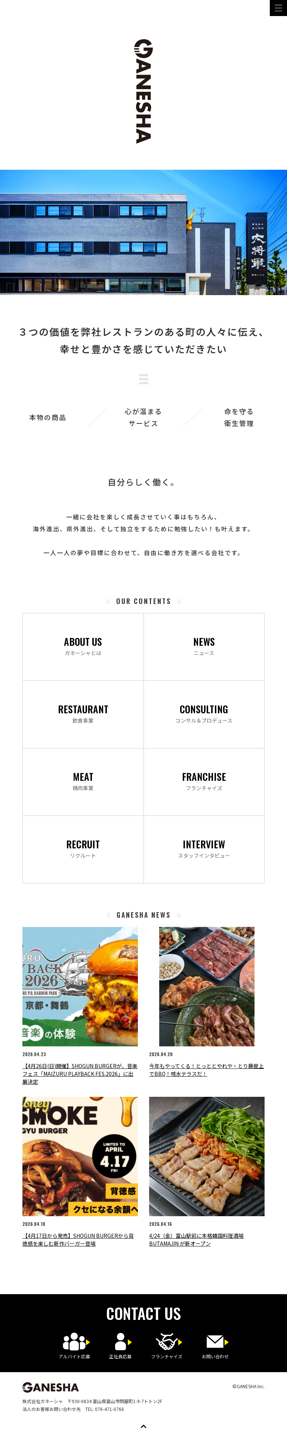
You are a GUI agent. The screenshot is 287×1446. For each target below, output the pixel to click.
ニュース (204, 645)
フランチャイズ (204, 780)
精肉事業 (82, 780)
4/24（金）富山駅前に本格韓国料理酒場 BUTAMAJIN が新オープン (196, 1239)
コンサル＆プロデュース (203, 713)
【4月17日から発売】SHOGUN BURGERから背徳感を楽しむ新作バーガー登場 (78, 1239)
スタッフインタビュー (204, 848)
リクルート (83, 848)
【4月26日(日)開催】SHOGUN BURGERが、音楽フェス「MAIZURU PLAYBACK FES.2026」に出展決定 (80, 1073)
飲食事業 (83, 713)
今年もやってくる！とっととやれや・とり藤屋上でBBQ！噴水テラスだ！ (206, 1069)
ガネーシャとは (83, 645)
